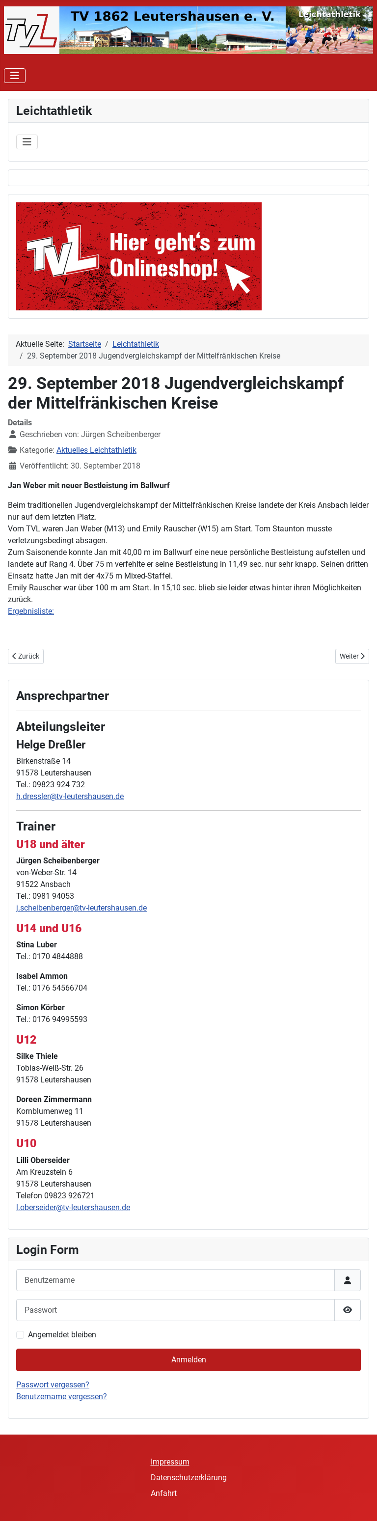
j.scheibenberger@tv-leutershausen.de (81, 908)
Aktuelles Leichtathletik (96, 450)
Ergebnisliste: (31, 611)
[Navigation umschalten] (15, 75)
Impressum (170, 1461)
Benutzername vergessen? (61, 1396)
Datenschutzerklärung (189, 1477)
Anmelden (188, 1359)
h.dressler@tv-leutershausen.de (70, 796)
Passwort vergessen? (52, 1384)
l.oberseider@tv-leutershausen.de (73, 1207)
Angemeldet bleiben (62, 1334)
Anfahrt (164, 1493)
